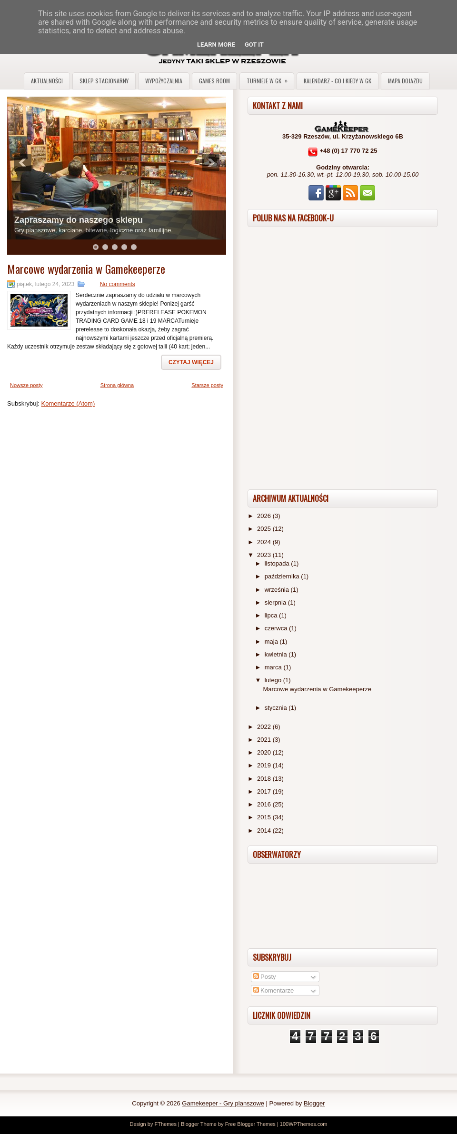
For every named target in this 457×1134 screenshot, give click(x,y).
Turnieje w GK (270, 79)
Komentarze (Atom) (68, 403)
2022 (265, 726)
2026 (265, 515)
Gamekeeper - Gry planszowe (223, 1103)
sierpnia (276, 602)
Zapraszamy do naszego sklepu (78, 220)
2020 (265, 752)
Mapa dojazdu (405, 81)
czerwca (277, 628)
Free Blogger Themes (250, 1124)
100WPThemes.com (304, 1124)
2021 (265, 739)
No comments (117, 284)
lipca (272, 615)
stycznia (277, 707)
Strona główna (117, 385)
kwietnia (277, 654)
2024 (265, 542)
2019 (265, 765)
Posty (264, 976)
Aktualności (47, 81)
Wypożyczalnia (163, 81)
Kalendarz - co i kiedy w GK (337, 81)
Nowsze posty (26, 385)
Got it (254, 44)
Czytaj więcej (191, 362)
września (278, 589)
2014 (265, 830)
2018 (265, 778)
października (283, 576)
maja (272, 641)
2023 (265, 554)
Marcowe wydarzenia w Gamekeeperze (86, 268)
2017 (265, 791)
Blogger (314, 1103)
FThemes (165, 1124)
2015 (265, 817)
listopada (278, 563)
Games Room (214, 81)
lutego (274, 680)
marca (274, 667)
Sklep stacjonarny (104, 81)
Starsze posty (207, 385)
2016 (265, 804)
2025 (265, 528)
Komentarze (273, 990)
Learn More (216, 44)
